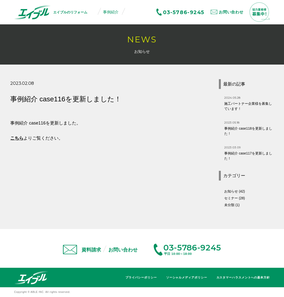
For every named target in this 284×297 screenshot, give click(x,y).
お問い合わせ (231, 12)
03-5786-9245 (183, 12)
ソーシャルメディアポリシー (186, 277)
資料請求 (91, 249)
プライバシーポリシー (141, 277)
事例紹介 (111, 12)
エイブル (31, 277)
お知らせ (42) (234, 191)
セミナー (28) (234, 198)
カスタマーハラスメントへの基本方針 (243, 277)
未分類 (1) (232, 205)
